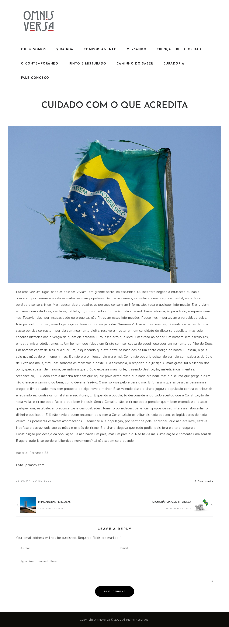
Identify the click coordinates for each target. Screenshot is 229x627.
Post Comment (114, 591)
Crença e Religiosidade (180, 49)
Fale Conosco (35, 78)
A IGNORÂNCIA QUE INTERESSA (171, 502)
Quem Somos (33, 49)
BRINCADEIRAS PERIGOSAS (54, 502)
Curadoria (173, 63)
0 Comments (203, 481)
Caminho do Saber (135, 63)
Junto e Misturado (87, 63)
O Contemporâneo (39, 63)
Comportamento (100, 49)
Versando (136, 49)
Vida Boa (64, 49)
